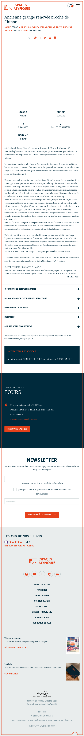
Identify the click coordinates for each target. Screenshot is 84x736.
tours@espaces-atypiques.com (23, 419)
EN (44, 712)
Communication (42, 601)
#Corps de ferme (46, 27)
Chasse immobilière (42, 612)
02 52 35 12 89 (16, 414)
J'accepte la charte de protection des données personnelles (44, 489)
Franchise (42, 590)
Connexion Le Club (42, 623)
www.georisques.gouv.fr (23, 338)
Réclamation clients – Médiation (28, 721)
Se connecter (11, 674)
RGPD (50, 721)
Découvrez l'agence (17, 429)
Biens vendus (42, 617)
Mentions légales (63, 721)
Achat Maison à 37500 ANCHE (57, 359)
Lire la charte (42, 494)
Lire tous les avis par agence (19, 546)
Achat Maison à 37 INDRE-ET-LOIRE (24, 359)
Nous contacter (42, 585)
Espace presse (42, 596)
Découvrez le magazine (16, 648)
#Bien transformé (28, 27)
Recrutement (42, 606)
